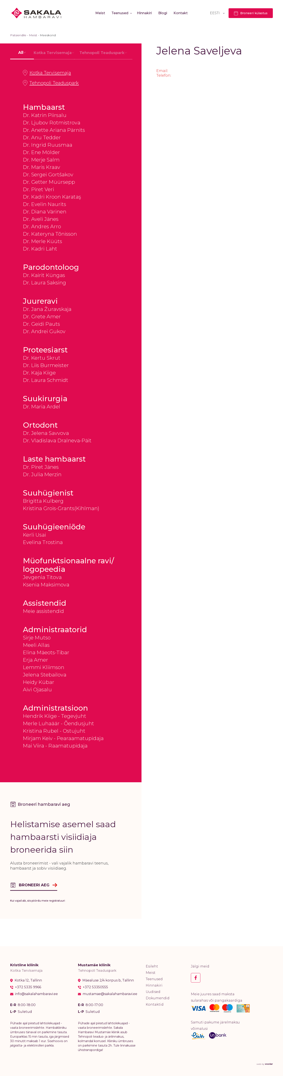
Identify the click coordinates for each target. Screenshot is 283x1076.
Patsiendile (18, 35)
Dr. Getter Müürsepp (49, 182)
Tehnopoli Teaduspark (51, 83)
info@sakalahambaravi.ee (36, 994)
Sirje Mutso (37, 638)
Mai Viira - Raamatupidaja (55, 746)
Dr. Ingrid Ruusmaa (47, 145)
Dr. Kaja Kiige (39, 373)
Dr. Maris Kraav (41, 167)
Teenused (119, 13)
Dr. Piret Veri (38, 189)
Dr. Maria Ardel (41, 407)
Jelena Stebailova (44, 675)
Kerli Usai (34, 535)
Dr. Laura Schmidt (45, 380)
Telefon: (163, 75)
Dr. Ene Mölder (41, 152)
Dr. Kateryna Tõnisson (50, 234)
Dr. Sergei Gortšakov (48, 174)
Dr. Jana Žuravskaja (47, 309)
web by (265, 1064)
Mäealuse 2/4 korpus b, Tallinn (108, 980)
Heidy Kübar (38, 682)
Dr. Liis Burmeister (46, 365)
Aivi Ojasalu (37, 689)
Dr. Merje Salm (41, 160)
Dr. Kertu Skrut (41, 358)
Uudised (153, 992)
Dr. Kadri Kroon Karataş (52, 197)
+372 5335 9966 (28, 987)
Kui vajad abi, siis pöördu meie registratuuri (37, 900)
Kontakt (180, 13)
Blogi (162, 13)
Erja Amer (35, 660)
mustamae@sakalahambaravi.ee (110, 994)
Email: (162, 70)
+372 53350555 (95, 987)
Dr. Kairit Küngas (44, 275)
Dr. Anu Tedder (42, 137)
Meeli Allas (36, 645)
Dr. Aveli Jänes (40, 219)
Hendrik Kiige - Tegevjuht (54, 716)
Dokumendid (157, 998)
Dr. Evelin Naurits (44, 204)
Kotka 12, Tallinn (28, 980)
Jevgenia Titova (42, 577)
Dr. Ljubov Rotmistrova (51, 123)
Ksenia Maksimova (46, 585)
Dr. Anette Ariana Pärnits (54, 130)
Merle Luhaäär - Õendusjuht (58, 723)
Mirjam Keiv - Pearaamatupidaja (63, 738)
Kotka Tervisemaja (47, 73)
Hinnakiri (144, 13)
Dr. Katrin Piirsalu (45, 115)
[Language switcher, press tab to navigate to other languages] (217, 13)
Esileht (152, 966)
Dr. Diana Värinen (44, 212)
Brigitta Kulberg (43, 501)
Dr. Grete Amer (42, 316)
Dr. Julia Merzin (42, 474)
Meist (100, 13)
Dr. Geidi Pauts (41, 324)
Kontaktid (155, 1004)
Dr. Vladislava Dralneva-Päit (57, 440)
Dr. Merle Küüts (42, 241)
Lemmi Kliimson (43, 667)
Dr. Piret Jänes (41, 467)
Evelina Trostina (43, 542)
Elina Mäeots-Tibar (46, 652)
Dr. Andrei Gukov (44, 331)
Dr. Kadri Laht (40, 249)
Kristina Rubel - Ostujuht (54, 731)
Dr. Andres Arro (42, 226)
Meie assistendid (43, 611)
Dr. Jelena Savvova (46, 433)
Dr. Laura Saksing (44, 283)
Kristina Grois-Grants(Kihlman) (61, 508)
